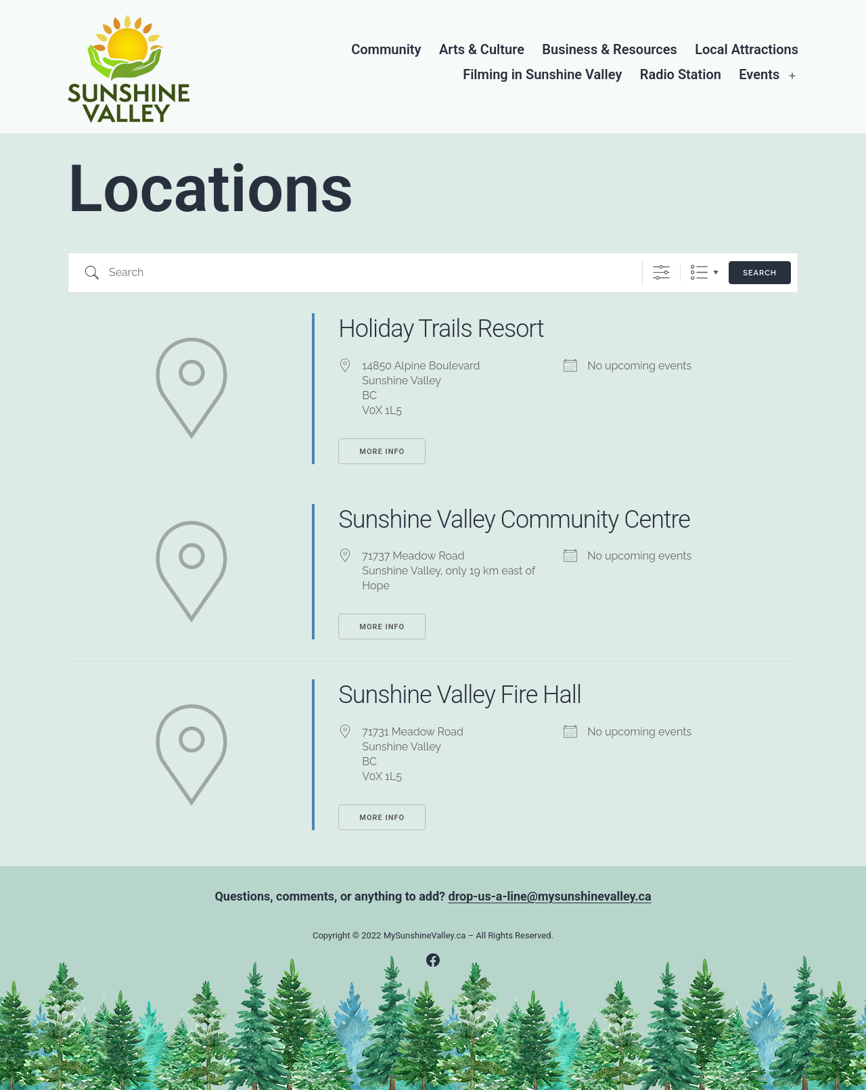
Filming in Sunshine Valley (542, 75)
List (699, 272)
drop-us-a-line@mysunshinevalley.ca (550, 896)
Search (760, 273)
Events (759, 75)
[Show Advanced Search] (661, 272)
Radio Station (680, 75)
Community (386, 50)
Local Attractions (746, 50)
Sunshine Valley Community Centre (514, 519)
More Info (382, 451)
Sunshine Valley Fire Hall (459, 695)
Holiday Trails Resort (441, 329)
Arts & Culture (481, 50)
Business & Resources (609, 50)
